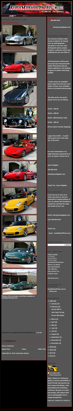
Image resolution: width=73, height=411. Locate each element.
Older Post (42, 349)
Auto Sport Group (10, 22)
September (55, 337)
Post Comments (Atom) (20, 353)
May (52, 325)
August (54, 334)
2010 (51, 350)
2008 (51, 301)
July (52, 331)
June (53, 328)
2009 (51, 347)
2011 (51, 353)
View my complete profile (59, 400)
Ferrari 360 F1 (56, 309)
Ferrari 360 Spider (57, 315)
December (55, 343)
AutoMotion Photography (55, 374)
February (54, 307)
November (55, 340)
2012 (51, 356)
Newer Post (6, 349)
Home (24, 349)
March (53, 319)
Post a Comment (8, 346)
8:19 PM (39, 332)
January (54, 304)
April (53, 322)
